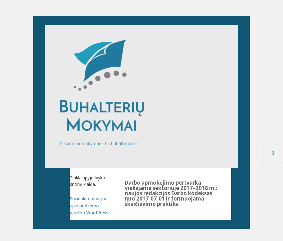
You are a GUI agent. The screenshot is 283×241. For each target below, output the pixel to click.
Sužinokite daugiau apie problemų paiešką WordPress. (89, 205)
